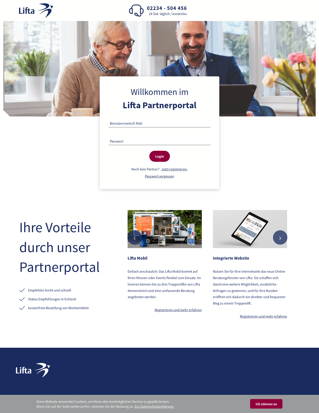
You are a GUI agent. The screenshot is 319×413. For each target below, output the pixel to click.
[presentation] (134, 237)
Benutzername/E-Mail (126, 123)
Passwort (116, 141)
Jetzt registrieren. (174, 169)
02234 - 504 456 (167, 8)
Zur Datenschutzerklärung (154, 406)
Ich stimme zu (266, 404)
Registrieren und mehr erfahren (178, 310)
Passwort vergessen (159, 176)
